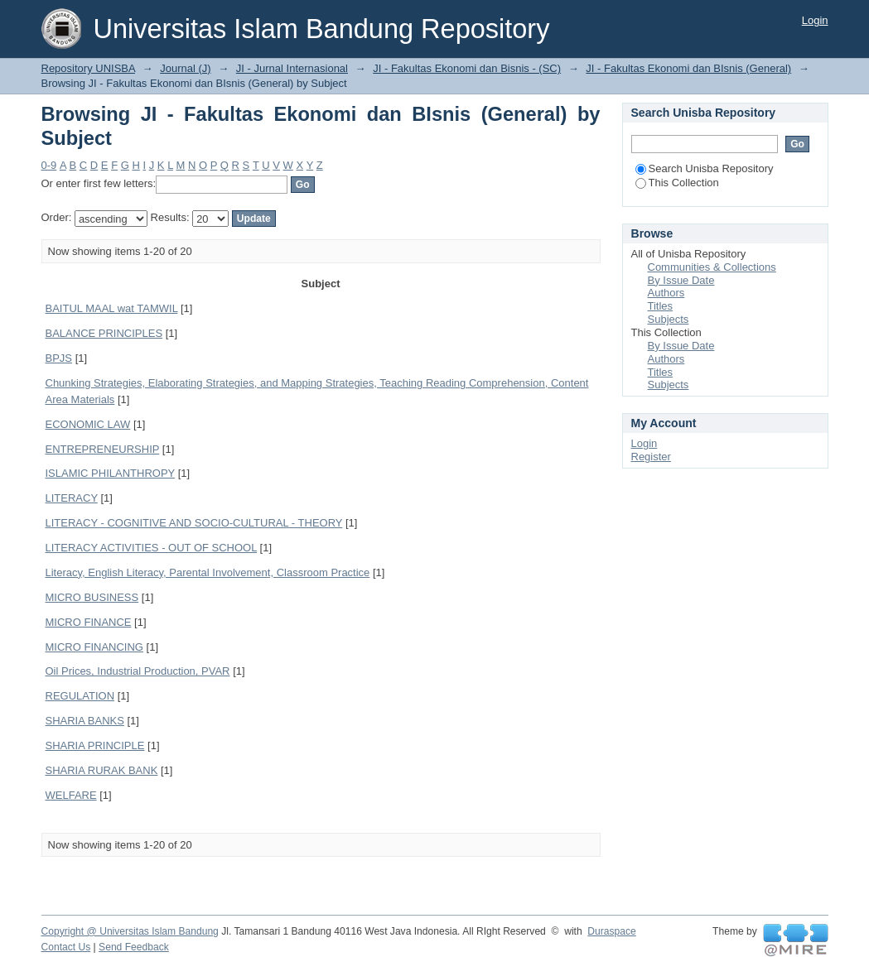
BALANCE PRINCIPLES (104, 333)
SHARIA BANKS (85, 720)
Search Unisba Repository (704, 168)
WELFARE (71, 795)
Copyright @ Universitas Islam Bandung (130, 931)
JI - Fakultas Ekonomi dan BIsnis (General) (688, 68)
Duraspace (611, 931)
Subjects (668, 319)
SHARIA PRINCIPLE (95, 745)
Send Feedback (134, 947)
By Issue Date (681, 280)
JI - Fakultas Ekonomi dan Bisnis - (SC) (467, 68)
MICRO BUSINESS (92, 597)
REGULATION (80, 696)
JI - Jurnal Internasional (292, 68)
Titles (660, 306)
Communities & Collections (712, 267)
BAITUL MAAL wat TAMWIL (112, 308)
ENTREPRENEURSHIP (103, 449)
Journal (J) (185, 68)
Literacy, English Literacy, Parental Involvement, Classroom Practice (208, 572)
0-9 (49, 165)
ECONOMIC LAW (88, 424)
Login (815, 20)
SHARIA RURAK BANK (102, 770)
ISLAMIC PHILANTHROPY (111, 473)
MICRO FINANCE (89, 622)
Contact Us (66, 947)
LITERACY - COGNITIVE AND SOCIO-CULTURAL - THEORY (194, 523)
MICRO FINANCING (94, 647)
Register (651, 456)
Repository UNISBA (88, 68)
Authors (666, 292)
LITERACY (72, 498)
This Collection (677, 182)
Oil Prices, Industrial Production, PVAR (138, 671)
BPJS (59, 358)
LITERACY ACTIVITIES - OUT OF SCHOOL (151, 547)
